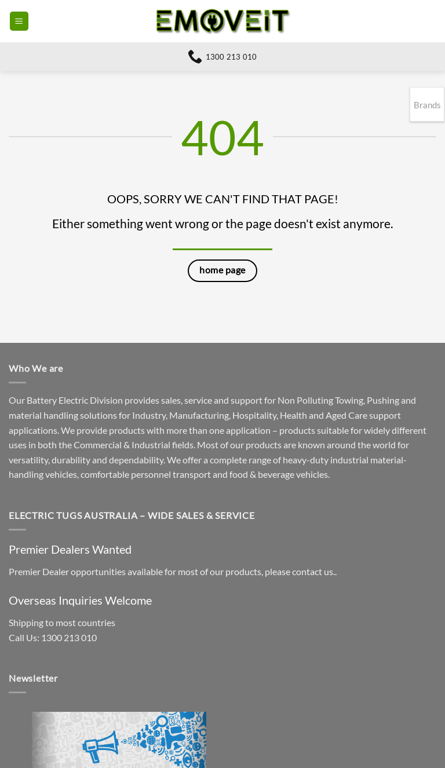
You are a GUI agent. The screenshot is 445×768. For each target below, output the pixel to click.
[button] (19, 21)
